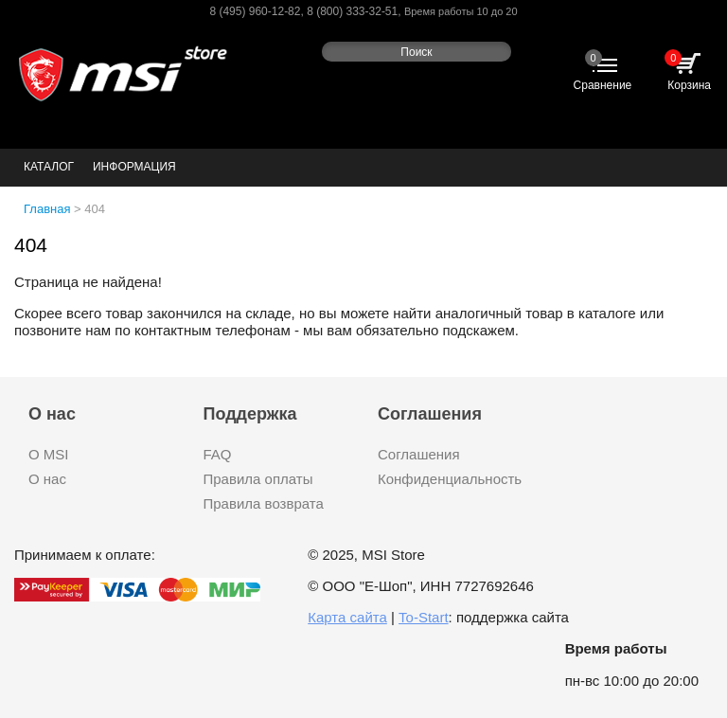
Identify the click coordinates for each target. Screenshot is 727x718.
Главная (47, 209)
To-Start (424, 617)
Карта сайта (347, 617)
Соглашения (419, 454)
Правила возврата (264, 503)
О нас (47, 479)
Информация (134, 166)
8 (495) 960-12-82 (254, 11)
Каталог (49, 166)
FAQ (218, 454)
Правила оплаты (258, 479)
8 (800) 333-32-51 (352, 11)
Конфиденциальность (450, 479)
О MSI (48, 454)
